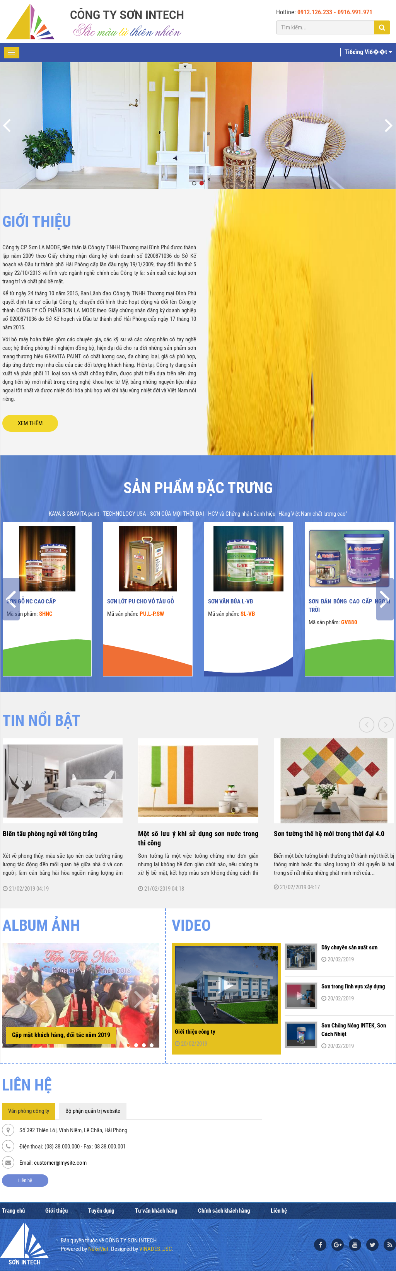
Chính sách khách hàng (224, 1210)
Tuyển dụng (101, 1210)
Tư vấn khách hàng (156, 1210)
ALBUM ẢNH (41, 926)
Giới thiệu (56, 1210)
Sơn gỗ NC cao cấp (31, 601)
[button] (128, 1045)
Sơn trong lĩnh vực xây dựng (353, 986)
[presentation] (11, 599)
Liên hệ (25, 1180)
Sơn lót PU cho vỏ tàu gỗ (140, 601)
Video (191, 926)
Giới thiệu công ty (195, 1031)
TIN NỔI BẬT (41, 721)
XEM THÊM (30, 423)
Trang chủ (13, 1210)
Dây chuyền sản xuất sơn (349, 947)
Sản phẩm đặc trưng (198, 488)
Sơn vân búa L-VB (230, 601)
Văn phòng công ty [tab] (28, 1110)
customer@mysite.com (60, 1162)
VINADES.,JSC (155, 1248)
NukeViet (98, 1248)
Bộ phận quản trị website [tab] (92, 1110)
